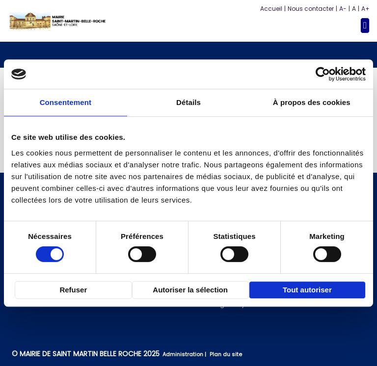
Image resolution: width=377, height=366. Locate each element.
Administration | (185, 354)
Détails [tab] (188, 102)
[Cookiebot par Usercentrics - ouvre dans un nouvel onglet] (323, 74)
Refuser (73, 290)
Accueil (271, 8)
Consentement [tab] (65, 102)
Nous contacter (311, 8)
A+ (365, 8)
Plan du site (226, 354)
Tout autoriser (307, 290)
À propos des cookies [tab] (311, 102)
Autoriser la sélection (190, 290)
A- (343, 8)
